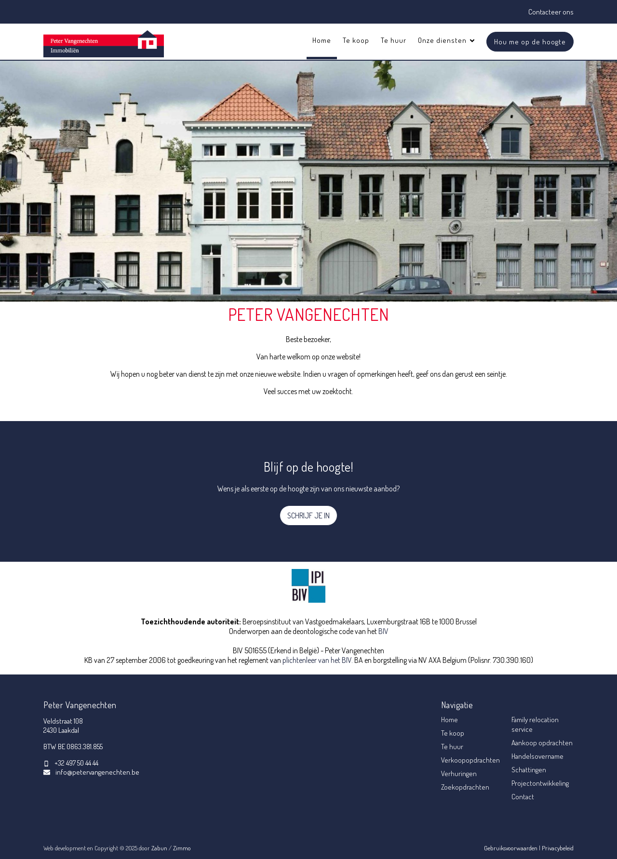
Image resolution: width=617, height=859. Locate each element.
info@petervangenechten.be (97, 772)
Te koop (356, 40)
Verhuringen (459, 773)
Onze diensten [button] (447, 40)
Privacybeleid (558, 848)
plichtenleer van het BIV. (317, 660)
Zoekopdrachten (465, 787)
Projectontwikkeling (540, 783)
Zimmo (182, 848)
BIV (383, 631)
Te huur (393, 40)
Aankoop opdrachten (542, 742)
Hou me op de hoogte (530, 41)
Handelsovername (537, 756)
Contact (522, 796)
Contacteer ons (551, 11)
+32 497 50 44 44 (76, 762)
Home (321, 40)
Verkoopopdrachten (470, 760)
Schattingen (528, 769)
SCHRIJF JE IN (308, 515)
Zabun (159, 848)
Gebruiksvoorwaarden (511, 848)
